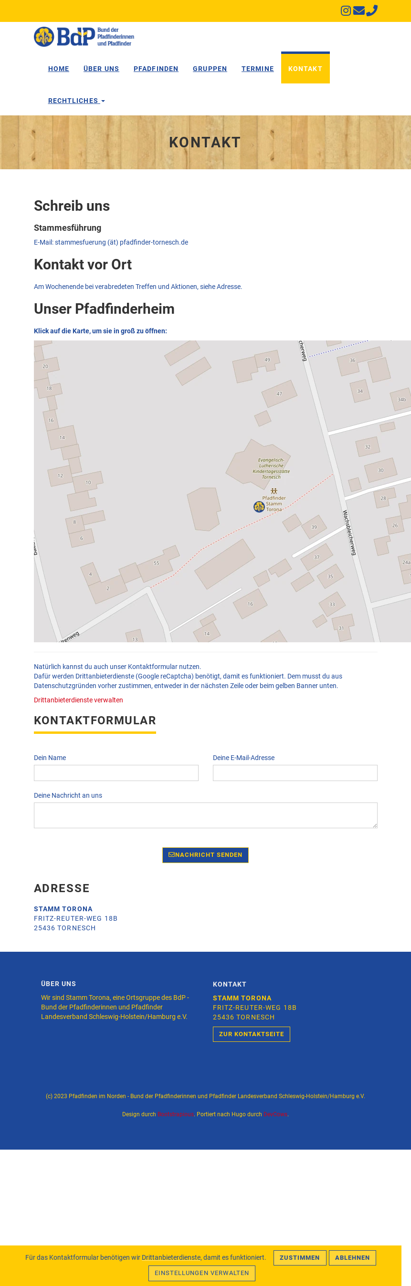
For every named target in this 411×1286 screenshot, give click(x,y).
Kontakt (305, 68)
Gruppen (210, 68)
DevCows (275, 1114)
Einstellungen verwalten (202, 1272)
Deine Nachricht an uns (68, 795)
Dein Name (50, 757)
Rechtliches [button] (76, 100)
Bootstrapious (176, 1114)
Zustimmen (300, 1257)
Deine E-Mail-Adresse (243, 757)
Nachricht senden (206, 854)
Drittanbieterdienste (171, 1257)
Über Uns (101, 68)
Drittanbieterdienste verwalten (78, 700)
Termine (258, 68)
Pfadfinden (156, 68)
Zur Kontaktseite (252, 1034)
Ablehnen (352, 1257)
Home (58, 68)
